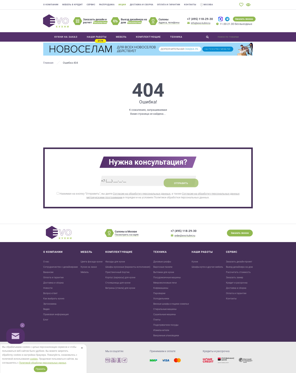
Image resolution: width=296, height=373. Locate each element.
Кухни (195, 261)
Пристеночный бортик (117, 272)
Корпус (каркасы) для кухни (120, 277)
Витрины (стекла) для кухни (120, 288)
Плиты (156, 319)
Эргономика (49, 304)
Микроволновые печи (165, 282)
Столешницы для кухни (117, 282)
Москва (206, 4)
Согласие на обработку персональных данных (141, 193)
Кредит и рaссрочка (236, 282)
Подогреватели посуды (165, 325)
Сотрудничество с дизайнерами (60, 267)
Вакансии (48, 272)
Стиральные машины (165, 309)
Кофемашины (160, 288)
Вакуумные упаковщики (166, 335)
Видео (46, 309)
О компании (51, 4)
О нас (46, 261)
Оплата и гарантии (168, 4)
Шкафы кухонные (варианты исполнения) (127, 267)
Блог (45, 319)
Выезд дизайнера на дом (239, 267)
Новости (47, 288)
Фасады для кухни (115, 261)
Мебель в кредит (72, 4)
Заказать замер (234, 277)
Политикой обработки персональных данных (42, 363)
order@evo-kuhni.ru (184, 235)
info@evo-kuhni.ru (200, 23)
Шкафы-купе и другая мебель (207, 267)
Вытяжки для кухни (163, 272)
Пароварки (159, 293)
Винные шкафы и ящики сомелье (171, 304)
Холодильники (161, 298)
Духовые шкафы (162, 261)
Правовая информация (56, 314)
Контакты (190, 4)
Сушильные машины (164, 314)
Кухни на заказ (89, 267)
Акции (122, 4)
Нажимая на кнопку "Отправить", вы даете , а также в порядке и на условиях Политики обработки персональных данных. (148, 195)
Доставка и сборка (141, 4)
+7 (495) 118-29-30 (200, 19)
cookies (34, 359)
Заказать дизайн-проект (239, 261)
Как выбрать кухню (53, 298)
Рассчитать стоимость (238, 272)
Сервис (91, 4)
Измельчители (161, 330)
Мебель (85, 272)
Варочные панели (162, 267)
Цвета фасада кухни (92, 261)
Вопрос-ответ (50, 293)
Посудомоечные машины (167, 277)
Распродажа (107, 4)
